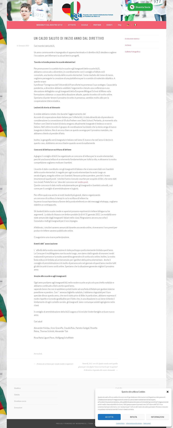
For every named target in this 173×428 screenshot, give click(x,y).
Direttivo (17, 388)
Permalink (38, 354)
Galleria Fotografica (132, 51)
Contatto (118, 388)
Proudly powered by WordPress (71, 423)
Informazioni (157, 417)
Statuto (17, 394)
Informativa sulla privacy (134, 423)
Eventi (109, 25)
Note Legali (147, 423)
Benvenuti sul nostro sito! (49, 25)
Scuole (84, 25)
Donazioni (18, 407)
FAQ (119, 25)
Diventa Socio (140, 7)
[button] (167, 391)
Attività (72, 25)
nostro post (83, 182)
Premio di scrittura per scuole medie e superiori (53, 364)
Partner (97, 25)
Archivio (128, 45)
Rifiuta (133, 417)
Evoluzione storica (132, 38)
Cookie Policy (120, 423)
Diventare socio (20, 401)
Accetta (109, 417)
